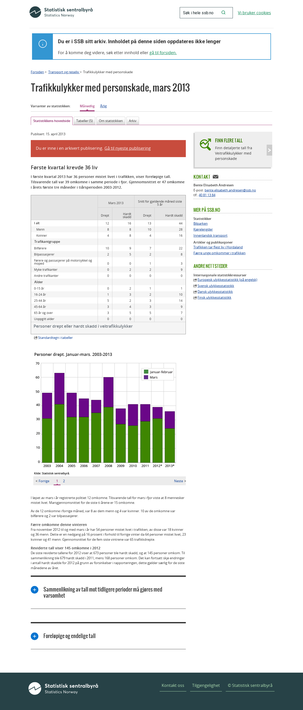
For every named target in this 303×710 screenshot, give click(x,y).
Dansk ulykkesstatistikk (215, 292)
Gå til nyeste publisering (127, 148)
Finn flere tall (229, 140)
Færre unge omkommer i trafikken (219, 253)
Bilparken (200, 223)
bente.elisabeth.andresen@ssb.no (230, 190)
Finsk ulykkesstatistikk (214, 297)
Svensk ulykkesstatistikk (216, 286)
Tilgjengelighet (206, 685)
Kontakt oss (173, 685)
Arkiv (133, 120)
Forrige (42, 481)
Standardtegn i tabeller (55, 337)
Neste (180, 481)
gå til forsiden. (163, 52)
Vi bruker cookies (254, 13)
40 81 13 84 (207, 195)
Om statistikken (111, 120)
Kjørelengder (203, 229)
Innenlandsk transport (210, 235)
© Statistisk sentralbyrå (250, 685)
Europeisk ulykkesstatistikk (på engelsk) (227, 280)
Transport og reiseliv (64, 72)
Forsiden (37, 72)
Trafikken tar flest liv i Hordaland (218, 247)
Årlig (103, 106)
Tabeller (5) (84, 120)
